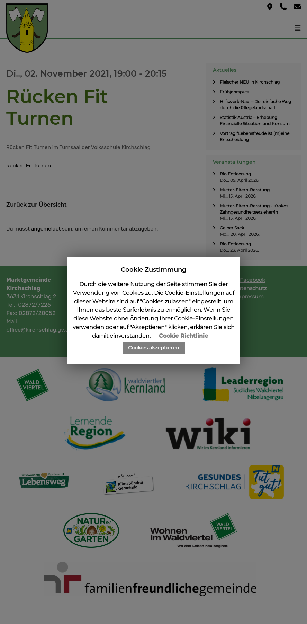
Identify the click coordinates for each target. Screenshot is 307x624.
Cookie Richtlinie (183, 335)
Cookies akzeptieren (153, 348)
